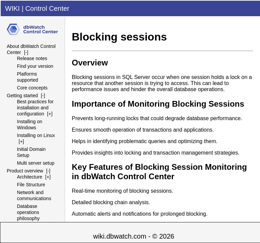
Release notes (32, 58)
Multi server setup (35, 163)
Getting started (22, 95)
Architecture (29, 177)
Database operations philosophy (28, 212)
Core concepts (32, 87)
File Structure (31, 184)
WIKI (12, 8)
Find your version (35, 66)
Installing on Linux (36, 135)
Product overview (25, 170)
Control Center (47, 8)
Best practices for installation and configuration (35, 107)
